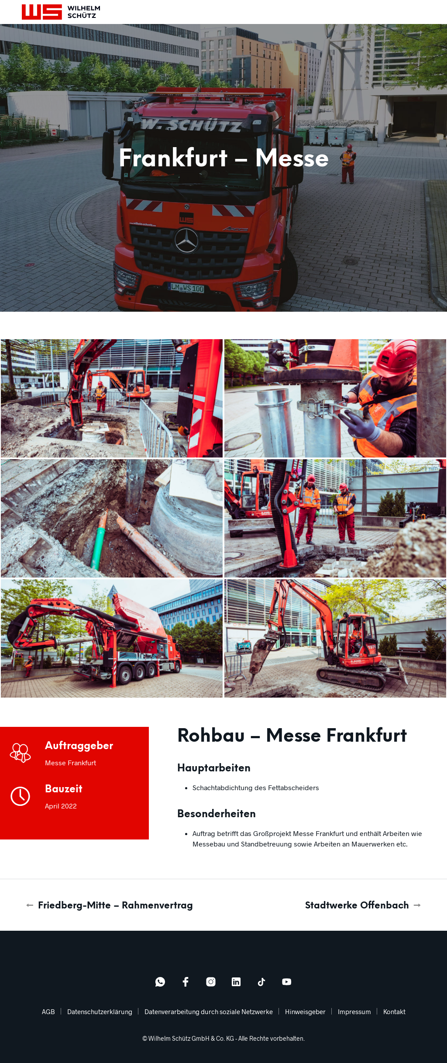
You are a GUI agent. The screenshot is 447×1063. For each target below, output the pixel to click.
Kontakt (394, 1011)
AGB (48, 1011)
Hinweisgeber (305, 1011)
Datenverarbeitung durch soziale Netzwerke (208, 1011)
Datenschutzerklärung (99, 1011)
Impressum (354, 1011)
